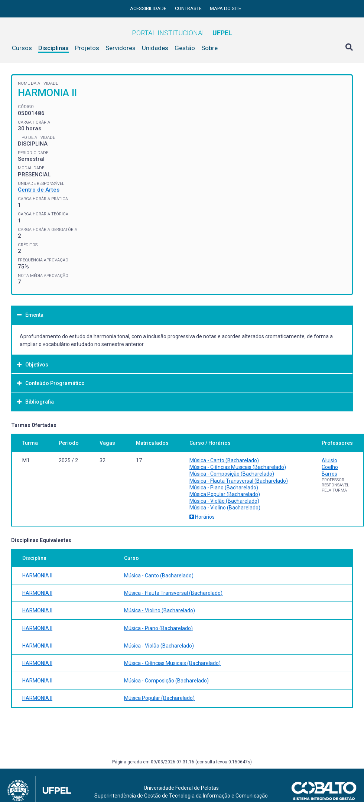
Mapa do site (225, 8)
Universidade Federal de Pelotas (181, 788)
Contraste (189, 8)
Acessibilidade (149, 8)
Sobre (209, 48)
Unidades (155, 48)
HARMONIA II (37, 575)
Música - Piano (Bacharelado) (223, 487)
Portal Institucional (182, 33)
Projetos (87, 48)
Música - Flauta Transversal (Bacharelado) (238, 481)
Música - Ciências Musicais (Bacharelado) (237, 467)
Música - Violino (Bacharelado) (224, 508)
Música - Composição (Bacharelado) (231, 474)
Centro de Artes (38, 189)
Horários (202, 517)
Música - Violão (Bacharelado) (224, 501)
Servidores (120, 48)
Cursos (22, 48)
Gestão (185, 48)
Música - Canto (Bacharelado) (224, 460)
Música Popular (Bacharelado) (224, 494)
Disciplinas (53, 48)
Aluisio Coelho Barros (330, 467)
